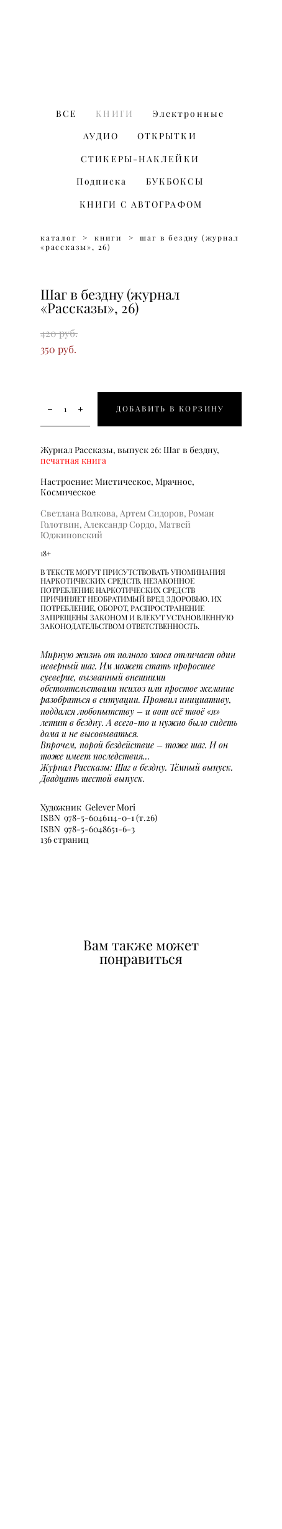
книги (108, 237)
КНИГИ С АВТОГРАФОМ (141, 204)
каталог (58, 237)
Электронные (188, 113)
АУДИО (101, 136)
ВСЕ (66, 113)
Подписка (101, 181)
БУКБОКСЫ (175, 181)
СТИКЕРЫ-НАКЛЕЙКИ (140, 159)
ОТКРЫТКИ (167, 136)
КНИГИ (115, 113)
